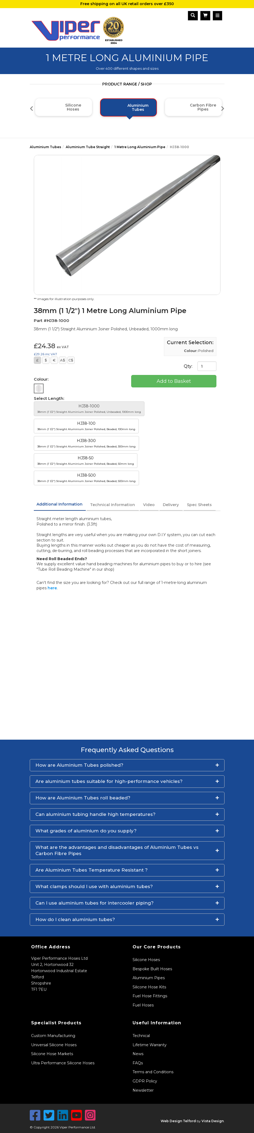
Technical (141, 1035)
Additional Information (60, 504)
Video (149, 504)
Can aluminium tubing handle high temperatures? (95, 814)
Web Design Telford (178, 1121)
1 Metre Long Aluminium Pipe (139, 147)
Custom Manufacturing (53, 1035)
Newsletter (143, 1090)
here (52, 588)
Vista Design (213, 1121)
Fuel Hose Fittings (150, 996)
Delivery (171, 504)
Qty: (200, 366)
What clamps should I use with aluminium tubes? (94, 886)
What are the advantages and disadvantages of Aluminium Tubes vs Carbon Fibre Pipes (117, 850)
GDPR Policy (145, 1081)
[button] (127, 765)
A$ (62, 360)
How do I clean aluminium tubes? (75, 919)
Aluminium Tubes (45, 147)
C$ (70, 360)
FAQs (138, 1063)
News (138, 1053)
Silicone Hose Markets (52, 1053)
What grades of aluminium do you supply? (86, 830)
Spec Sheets (199, 504)
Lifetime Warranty (150, 1044)
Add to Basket (174, 381)
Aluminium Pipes (149, 977)
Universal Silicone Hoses (54, 1044)
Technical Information (112, 504)
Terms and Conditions (153, 1071)
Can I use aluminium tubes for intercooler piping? (94, 903)
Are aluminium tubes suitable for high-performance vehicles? (109, 781)
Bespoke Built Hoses (152, 968)
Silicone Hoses (146, 959)
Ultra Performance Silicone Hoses (62, 1063)
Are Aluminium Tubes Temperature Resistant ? (91, 870)
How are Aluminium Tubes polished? (79, 765)
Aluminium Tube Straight (88, 147)
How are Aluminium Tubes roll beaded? (82, 797)
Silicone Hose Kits (149, 987)
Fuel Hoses (143, 1005)
